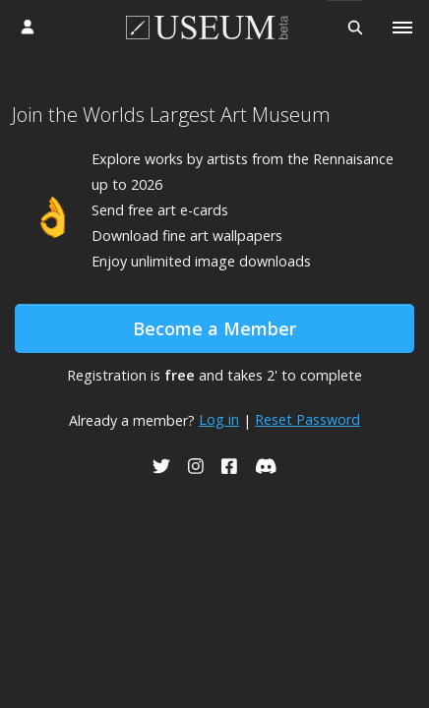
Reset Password (307, 419)
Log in (219, 419)
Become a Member (214, 328)
